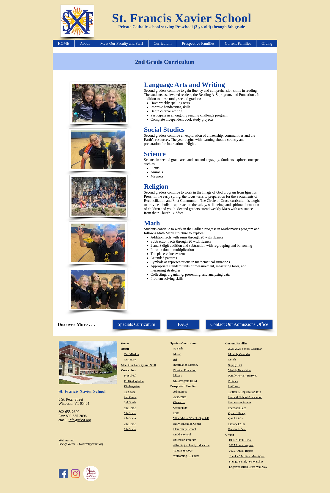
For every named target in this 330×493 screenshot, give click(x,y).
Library (177, 375)
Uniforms (234, 386)
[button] (84, 43)
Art (175, 359)
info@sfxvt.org (80, 420)
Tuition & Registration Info (244, 391)
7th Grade (130, 424)
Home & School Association (245, 397)
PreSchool (130, 375)
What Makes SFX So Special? (191, 418)
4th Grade (130, 408)
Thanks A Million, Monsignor (246, 456)
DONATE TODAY (240, 440)
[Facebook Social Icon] (63, 473)
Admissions (180, 391)
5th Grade (130, 413)
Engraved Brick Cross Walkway (248, 466)
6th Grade (130, 418)
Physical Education (184, 370)
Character (179, 402)
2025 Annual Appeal (241, 445)
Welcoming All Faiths (186, 455)
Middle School (182, 434)
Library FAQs (236, 424)
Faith (176, 413)
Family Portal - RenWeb (242, 375)
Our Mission (131, 354)
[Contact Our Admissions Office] (239, 324)
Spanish (178, 348)
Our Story (130, 359)
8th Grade (130, 429)
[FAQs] (183, 324)
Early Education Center (187, 423)
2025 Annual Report (240, 450)
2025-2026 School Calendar (245, 348)
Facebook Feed (237, 408)
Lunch (232, 359)
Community (180, 407)
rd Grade (131, 402)
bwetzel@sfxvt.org (91, 444)
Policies (233, 381)
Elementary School (184, 429)
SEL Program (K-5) (185, 380)
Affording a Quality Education (191, 445)
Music (177, 354)
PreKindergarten (134, 381)
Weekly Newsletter (239, 370)
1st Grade (129, 391)
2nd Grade (130, 397)
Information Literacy (185, 364)
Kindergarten (132, 386)
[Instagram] (75, 473)
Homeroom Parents (239, 402)
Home (125, 343)
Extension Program (184, 439)
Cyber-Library (236, 413)
